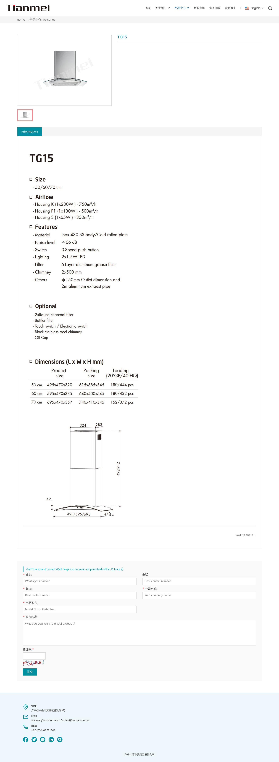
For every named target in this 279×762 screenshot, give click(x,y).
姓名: (27, 575)
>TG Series (48, 20)
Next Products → (246, 535)
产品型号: (30, 603)
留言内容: (30, 617)
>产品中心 (34, 20)
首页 (148, 8)
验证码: (28, 650)
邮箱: (27, 589)
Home (21, 20)
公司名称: (149, 589)
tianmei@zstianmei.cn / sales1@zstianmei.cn (60, 720)
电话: (145, 575)
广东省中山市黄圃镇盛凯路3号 (48, 710)
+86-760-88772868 (43, 730)
